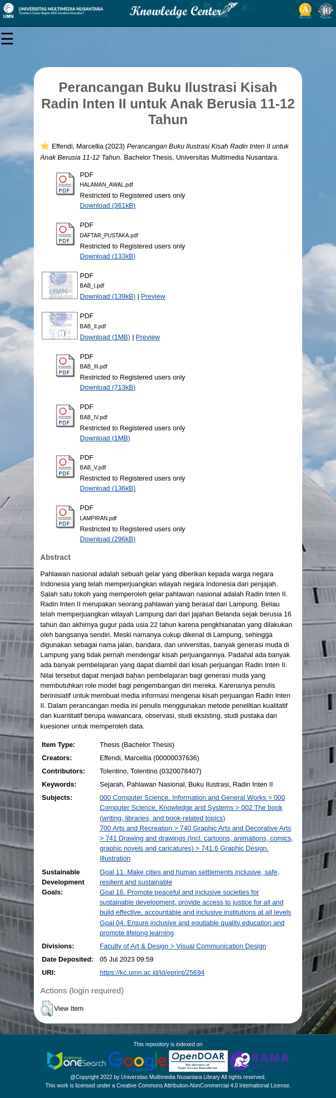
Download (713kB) (107, 387)
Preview (153, 296)
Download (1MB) (105, 337)
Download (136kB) (107, 488)
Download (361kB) (107, 205)
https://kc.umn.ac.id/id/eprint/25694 (152, 972)
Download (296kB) (107, 539)
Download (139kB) (107, 296)
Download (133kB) (107, 256)
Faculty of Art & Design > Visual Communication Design (183, 946)
